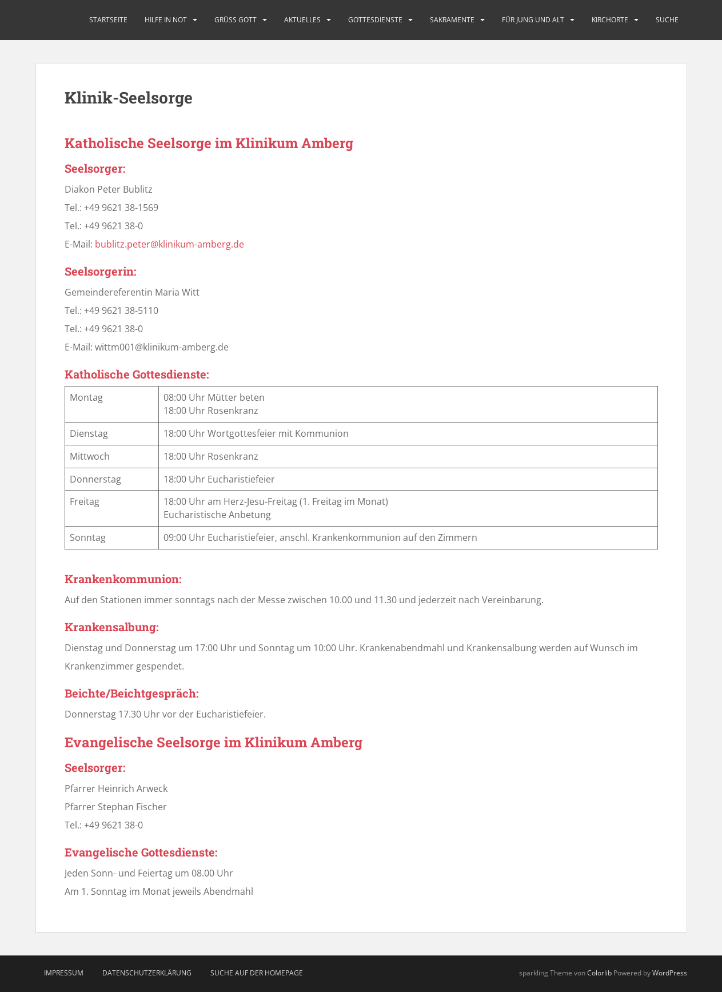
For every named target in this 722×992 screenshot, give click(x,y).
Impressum (63, 973)
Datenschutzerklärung (147, 973)
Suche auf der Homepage (256, 973)
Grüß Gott (235, 20)
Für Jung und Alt (533, 20)
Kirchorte (610, 20)
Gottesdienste (375, 20)
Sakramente (452, 20)
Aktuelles (302, 20)
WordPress (669, 973)
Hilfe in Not (166, 20)
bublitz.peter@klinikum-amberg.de (169, 244)
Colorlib (599, 973)
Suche (667, 20)
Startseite (108, 20)
